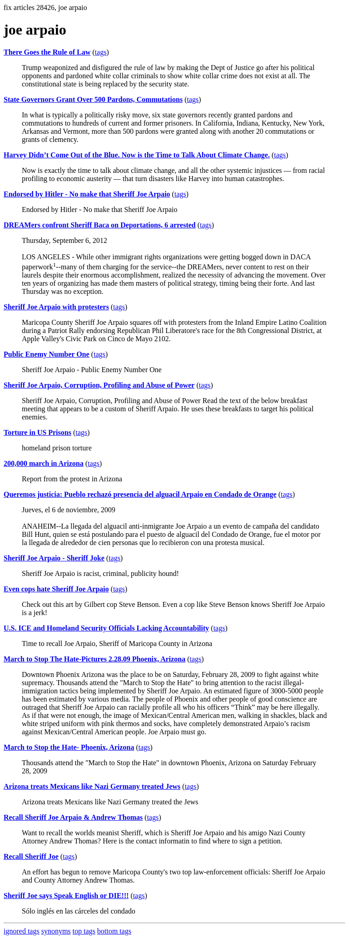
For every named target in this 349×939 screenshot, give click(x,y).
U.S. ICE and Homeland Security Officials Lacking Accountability (106, 628)
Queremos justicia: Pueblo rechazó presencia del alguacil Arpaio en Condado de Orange (140, 494)
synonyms (56, 931)
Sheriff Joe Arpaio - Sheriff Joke (54, 558)
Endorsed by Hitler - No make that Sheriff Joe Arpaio (87, 194)
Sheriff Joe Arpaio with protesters (56, 307)
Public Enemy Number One (47, 354)
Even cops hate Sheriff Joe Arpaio (56, 589)
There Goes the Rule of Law (47, 52)
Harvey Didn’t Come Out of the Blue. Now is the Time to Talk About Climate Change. (137, 155)
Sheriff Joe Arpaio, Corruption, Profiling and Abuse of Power (99, 385)
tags (101, 52)
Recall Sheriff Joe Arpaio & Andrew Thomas (73, 817)
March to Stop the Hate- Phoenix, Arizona (69, 747)
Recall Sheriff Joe (31, 856)
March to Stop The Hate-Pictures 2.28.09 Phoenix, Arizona (94, 659)
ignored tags (22, 931)
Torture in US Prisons (37, 432)
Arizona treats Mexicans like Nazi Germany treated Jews (92, 786)
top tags (84, 931)
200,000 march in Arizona (44, 463)
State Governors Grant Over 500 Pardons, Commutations (93, 99)
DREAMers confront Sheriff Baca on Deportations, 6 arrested (99, 225)
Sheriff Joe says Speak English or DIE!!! (66, 895)
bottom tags (114, 931)
